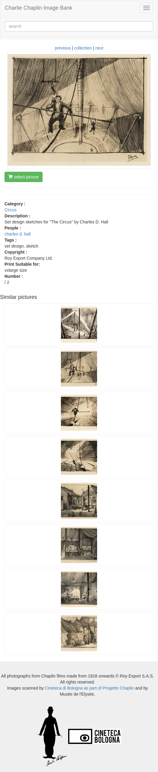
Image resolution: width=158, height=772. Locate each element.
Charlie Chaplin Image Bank (38, 8)
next (99, 48)
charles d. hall (17, 234)
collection (83, 48)
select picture (23, 177)
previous (63, 48)
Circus (11, 209)
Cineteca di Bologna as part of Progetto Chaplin (89, 688)
